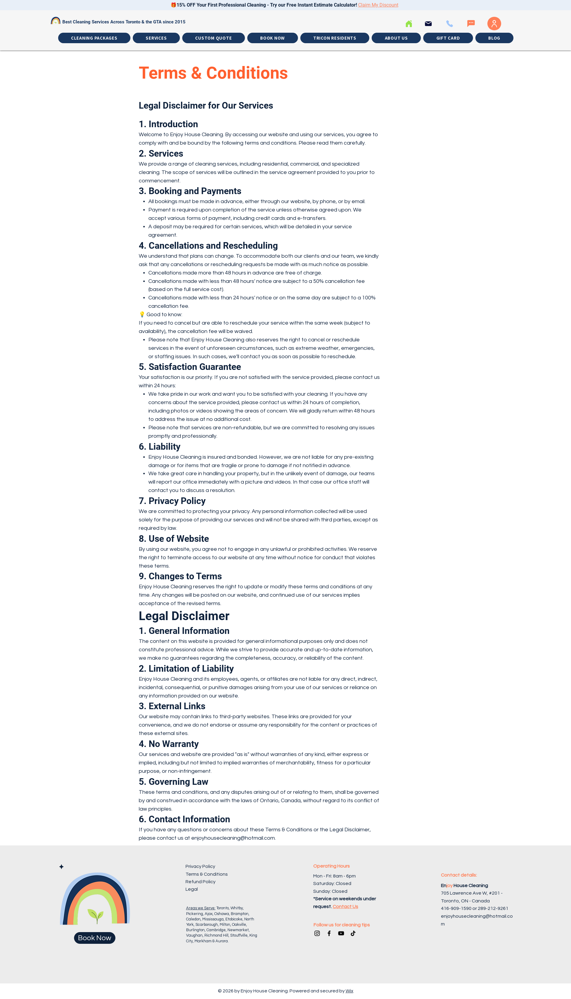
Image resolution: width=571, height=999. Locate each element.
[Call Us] (449, 23)
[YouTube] (341, 933)
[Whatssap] (471, 23)
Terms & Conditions (207, 874)
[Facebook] (329, 933)
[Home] (409, 23)
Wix (349, 990)
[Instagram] (317, 933)
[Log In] (494, 23)
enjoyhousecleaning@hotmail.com (233, 838)
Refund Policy (201, 881)
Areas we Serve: (201, 908)
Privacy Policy (200, 866)
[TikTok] (353, 933)
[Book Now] (94, 938)
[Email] (428, 23)
